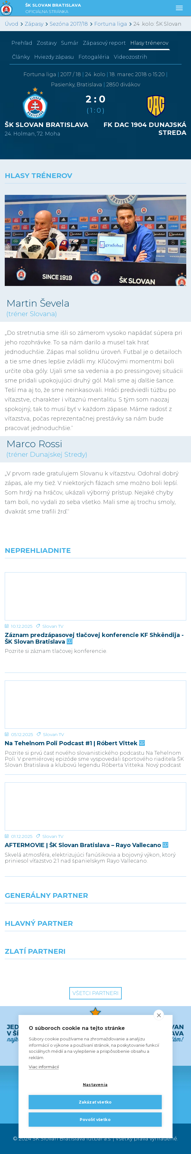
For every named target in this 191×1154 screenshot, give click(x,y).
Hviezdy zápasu (54, 57)
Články (21, 57)
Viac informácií (44, 1067)
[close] (158, 1015)
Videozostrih (130, 57)
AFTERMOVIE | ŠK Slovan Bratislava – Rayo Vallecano (86, 845)
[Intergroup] (48, 970)
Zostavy (47, 43)
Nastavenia (95, 1084)
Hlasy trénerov (149, 43)
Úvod (11, 24)
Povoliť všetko (95, 1119)
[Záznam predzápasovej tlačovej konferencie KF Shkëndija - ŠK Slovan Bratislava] (95, 596)
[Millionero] (143, 943)
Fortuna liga (110, 24)
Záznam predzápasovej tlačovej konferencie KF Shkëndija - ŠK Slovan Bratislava (94, 638)
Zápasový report (104, 43)
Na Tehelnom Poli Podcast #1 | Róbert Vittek (74, 743)
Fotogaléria (93, 57)
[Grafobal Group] (143, 970)
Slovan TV (53, 626)
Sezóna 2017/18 (69, 24)
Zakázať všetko (95, 1102)
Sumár (69, 43)
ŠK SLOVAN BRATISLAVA (53, 9)
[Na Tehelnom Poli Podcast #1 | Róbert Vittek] (95, 704)
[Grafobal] (48, 943)
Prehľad (21, 43)
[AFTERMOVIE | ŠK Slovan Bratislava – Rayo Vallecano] (95, 806)
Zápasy (34, 24)
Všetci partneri (95, 993)
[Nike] (95, 915)
